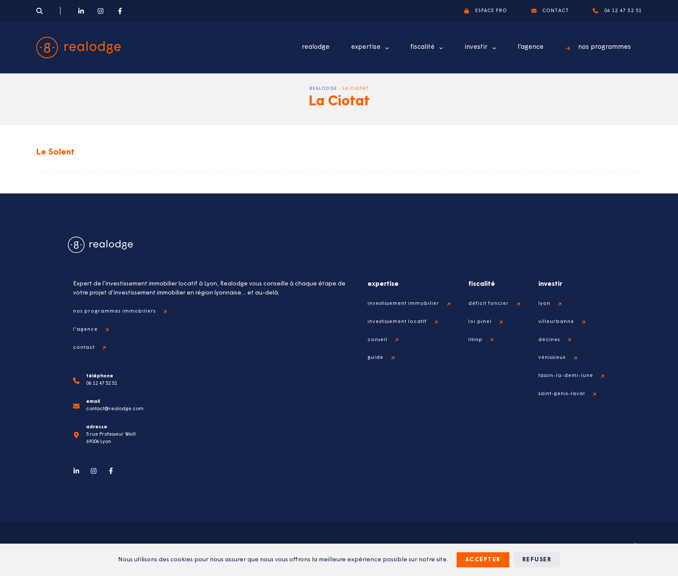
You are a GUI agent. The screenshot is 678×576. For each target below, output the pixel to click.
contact (550, 10)
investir (481, 48)
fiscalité (428, 48)
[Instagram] (100, 11)
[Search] (39, 11)
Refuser (537, 560)
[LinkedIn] (81, 11)
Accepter (483, 560)
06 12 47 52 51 (617, 10)
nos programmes (598, 47)
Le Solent (55, 152)
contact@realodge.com (115, 409)
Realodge (323, 88)
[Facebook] (120, 11)
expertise (371, 48)
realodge (315, 47)
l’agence (531, 47)
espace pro (485, 10)
